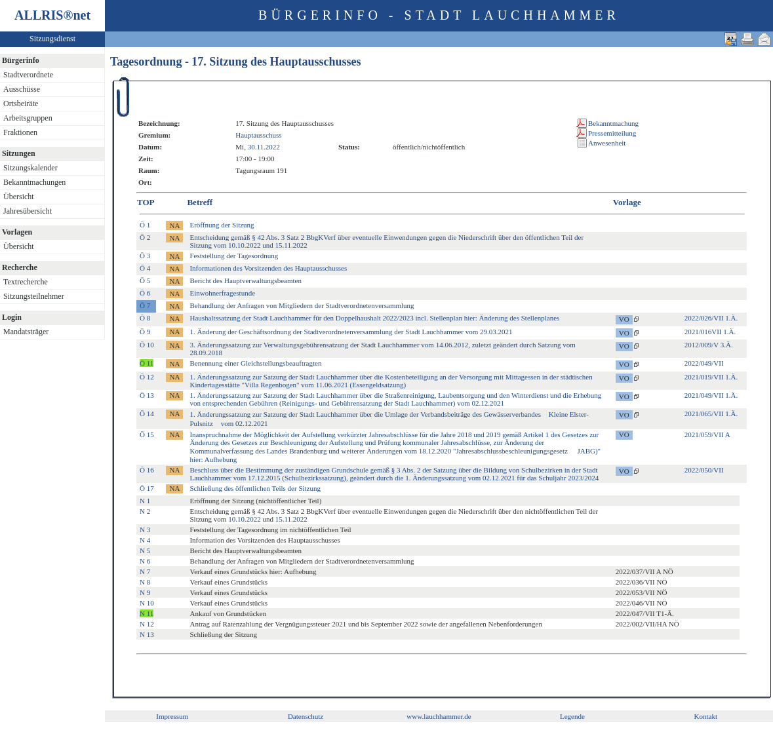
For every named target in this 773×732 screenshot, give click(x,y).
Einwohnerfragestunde (222, 293)
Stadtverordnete (28, 74)
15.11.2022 (291, 519)
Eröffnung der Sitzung (221, 225)
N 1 (145, 501)
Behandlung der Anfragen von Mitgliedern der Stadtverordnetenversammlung (301, 305)
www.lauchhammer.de (438, 716)
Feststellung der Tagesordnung (233, 256)
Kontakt (705, 716)
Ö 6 (145, 293)
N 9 (145, 592)
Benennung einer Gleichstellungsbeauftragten (255, 363)
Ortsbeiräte (20, 103)
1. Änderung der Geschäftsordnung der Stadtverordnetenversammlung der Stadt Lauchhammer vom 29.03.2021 (350, 332)
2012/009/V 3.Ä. (708, 345)
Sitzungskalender (30, 167)
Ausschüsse (21, 89)
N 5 (145, 550)
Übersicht (18, 196)
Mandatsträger (26, 331)
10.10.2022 (244, 519)
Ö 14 (147, 413)
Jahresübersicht (27, 211)
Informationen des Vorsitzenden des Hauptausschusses (268, 268)
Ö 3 (145, 256)
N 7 (145, 571)
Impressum (172, 716)
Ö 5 (145, 280)
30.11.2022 (264, 147)
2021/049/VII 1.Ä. (711, 395)
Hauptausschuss (258, 135)
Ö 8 (145, 318)
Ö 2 (145, 237)
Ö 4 (145, 268)
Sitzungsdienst (52, 38)
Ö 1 (145, 225)
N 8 (145, 582)
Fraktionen (20, 132)
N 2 (145, 511)
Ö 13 (147, 395)
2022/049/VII (704, 363)
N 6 (145, 561)
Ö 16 (147, 470)
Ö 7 (145, 305)
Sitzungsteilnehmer (33, 296)
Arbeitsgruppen (27, 118)
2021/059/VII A (707, 434)
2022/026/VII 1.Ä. (711, 318)
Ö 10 (147, 345)
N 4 (145, 540)
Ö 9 (145, 332)
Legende (572, 716)
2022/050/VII (704, 470)
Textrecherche (25, 281)
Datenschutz (305, 716)
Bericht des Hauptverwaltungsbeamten (245, 280)
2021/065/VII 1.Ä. (711, 413)
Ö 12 (147, 377)
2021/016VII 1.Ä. (710, 332)
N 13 (147, 634)
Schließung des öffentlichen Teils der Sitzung (255, 488)
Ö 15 (147, 434)
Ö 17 (147, 488)
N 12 (147, 624)
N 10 (147, 603)
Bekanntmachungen (34, 182)
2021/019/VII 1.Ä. (711, 377)
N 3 (145, 529)
